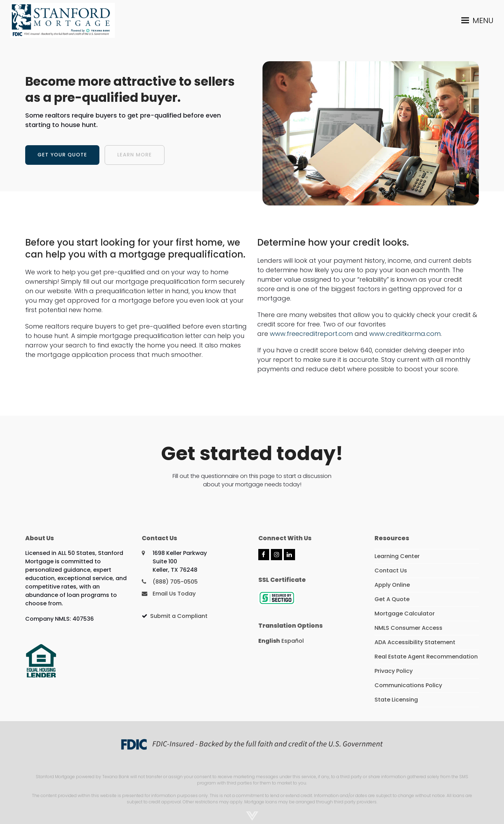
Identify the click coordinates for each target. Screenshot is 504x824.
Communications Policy (408, 685)
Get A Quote (392, 599)
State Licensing (396, 700)
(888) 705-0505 (175, 582)
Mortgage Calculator (404, 614)
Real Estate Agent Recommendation (426, 657)
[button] (477, 20)
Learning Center (397, 556)
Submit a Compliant (179, 616)
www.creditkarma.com (405, 333)
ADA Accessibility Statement (414, 642)
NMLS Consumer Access (408, 628)
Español (292, 641)
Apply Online (392, 585)
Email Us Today (174, 594)
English (269, 641)
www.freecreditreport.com (311, 333)
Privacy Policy (393, 671)
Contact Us (390, 570)
